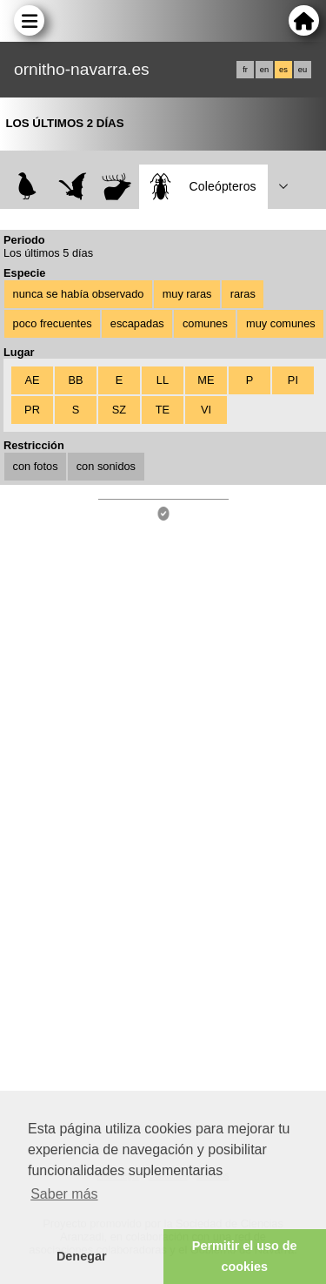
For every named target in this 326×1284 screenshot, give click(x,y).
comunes (205, 323)
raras (243, 293)
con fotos (35, 466)
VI (206, 409)
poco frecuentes (52, 323)
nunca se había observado (78, 293)
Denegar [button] (82, 1256)
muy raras (187, 293)
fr (245, 69)
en (264, 69)
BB (75, 380)
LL (162, 380)
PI (293, 380)
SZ (119, 409)
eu (302, 69)
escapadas (137, 323)
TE (163, 409)
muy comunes (281, 323)
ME (205, 380)
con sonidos (106, 466)
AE (31, 380)
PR (32, 409)
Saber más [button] (63, 1194)
